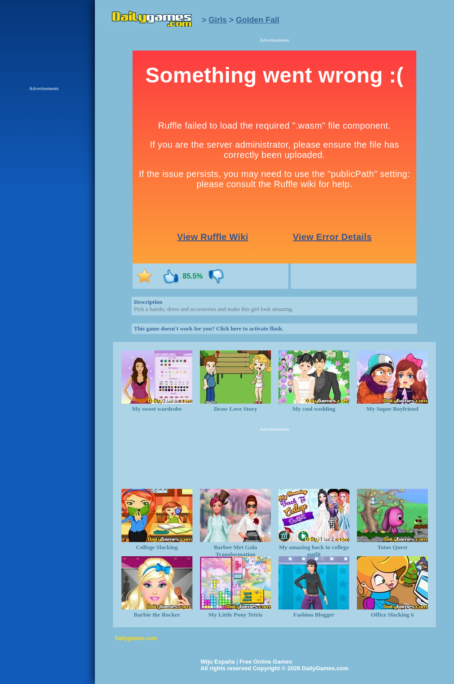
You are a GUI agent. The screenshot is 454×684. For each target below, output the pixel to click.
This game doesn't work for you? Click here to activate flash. (208, 328)
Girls (218, 20)
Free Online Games (265, 661)
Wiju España (217, 661)
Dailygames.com (136, 638)
